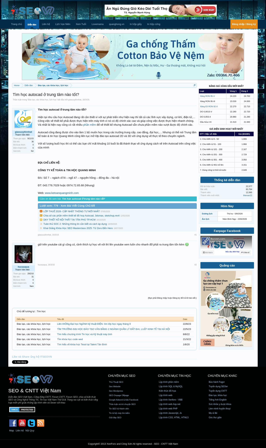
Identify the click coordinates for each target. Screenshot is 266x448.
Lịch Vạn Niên (62, 24)
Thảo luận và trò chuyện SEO (122, 404)
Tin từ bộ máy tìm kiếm (119, 413)
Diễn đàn (32, 24)
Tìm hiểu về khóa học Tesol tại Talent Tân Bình (82, 344)
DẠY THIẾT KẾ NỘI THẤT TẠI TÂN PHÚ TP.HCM (69, 219)
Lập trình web (165, 395)
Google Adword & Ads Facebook (123, 400)
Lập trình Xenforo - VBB (171, 399)
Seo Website (114, 386)
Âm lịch (205, 219)
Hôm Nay (227, 206)
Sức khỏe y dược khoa (220, 404)
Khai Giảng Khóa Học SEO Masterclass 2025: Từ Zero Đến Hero (78, 228)
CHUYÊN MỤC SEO (121, 375)
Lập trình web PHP (168, 408)
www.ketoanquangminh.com (62, 192)
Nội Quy (29, 430)
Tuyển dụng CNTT (218, 391)
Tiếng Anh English (218, 399)
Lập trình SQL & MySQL (171, 386)
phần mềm (89, 124)
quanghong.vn (116, 24)
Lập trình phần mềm (169, 382)
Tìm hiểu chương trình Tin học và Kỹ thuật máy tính (84, 334)
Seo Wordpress (116, 391)
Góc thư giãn (215, 417)
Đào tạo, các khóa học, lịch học (42, 100)
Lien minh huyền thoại (220, 408)
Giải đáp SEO (115, 417)
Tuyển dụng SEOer (218, 386)
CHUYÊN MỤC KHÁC (222, 375)
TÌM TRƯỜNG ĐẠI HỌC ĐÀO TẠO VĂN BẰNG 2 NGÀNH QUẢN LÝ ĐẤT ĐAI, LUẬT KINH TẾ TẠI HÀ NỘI (113, 329)
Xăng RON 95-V (207, 96)
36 (33, 142)
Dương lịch (207, 214)
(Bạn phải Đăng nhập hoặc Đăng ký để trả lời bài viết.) (172, 298)
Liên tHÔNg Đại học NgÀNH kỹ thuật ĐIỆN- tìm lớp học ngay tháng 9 (94, 324)
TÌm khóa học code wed (70, 339)
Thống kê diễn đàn (227, 180)
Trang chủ (16, 24)
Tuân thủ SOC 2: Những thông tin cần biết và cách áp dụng (75, 224)
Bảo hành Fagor (217, 382)
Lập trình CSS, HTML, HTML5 (174, 417)
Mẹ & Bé (213, 413)
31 (33, 277)
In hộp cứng (153, 24)
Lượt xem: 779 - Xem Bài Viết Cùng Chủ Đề (67, 205)
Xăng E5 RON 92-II (209, 106)
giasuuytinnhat (74, 100)
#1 (196, 235)
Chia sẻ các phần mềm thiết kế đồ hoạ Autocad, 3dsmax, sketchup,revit (81, 215)
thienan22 (247, 195)
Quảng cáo (227, 265)
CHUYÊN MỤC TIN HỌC (174, 375)
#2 (196, 265)
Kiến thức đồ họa (167, 391)
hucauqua (23, 266)
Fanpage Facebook (227, 231)
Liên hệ (46, 24)
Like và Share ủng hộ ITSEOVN (32, 356)
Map (11, 430)
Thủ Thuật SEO (116, 382)
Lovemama (97, 24)
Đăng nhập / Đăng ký (244, 24)
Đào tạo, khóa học (218, 395)
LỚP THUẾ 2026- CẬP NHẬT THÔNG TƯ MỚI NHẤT (71, 211)
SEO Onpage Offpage (119, 395)
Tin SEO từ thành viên (119, 409)
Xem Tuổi (81, 24)
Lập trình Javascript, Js (170, 413)
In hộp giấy (136, 24)
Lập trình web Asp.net (169, 404)
